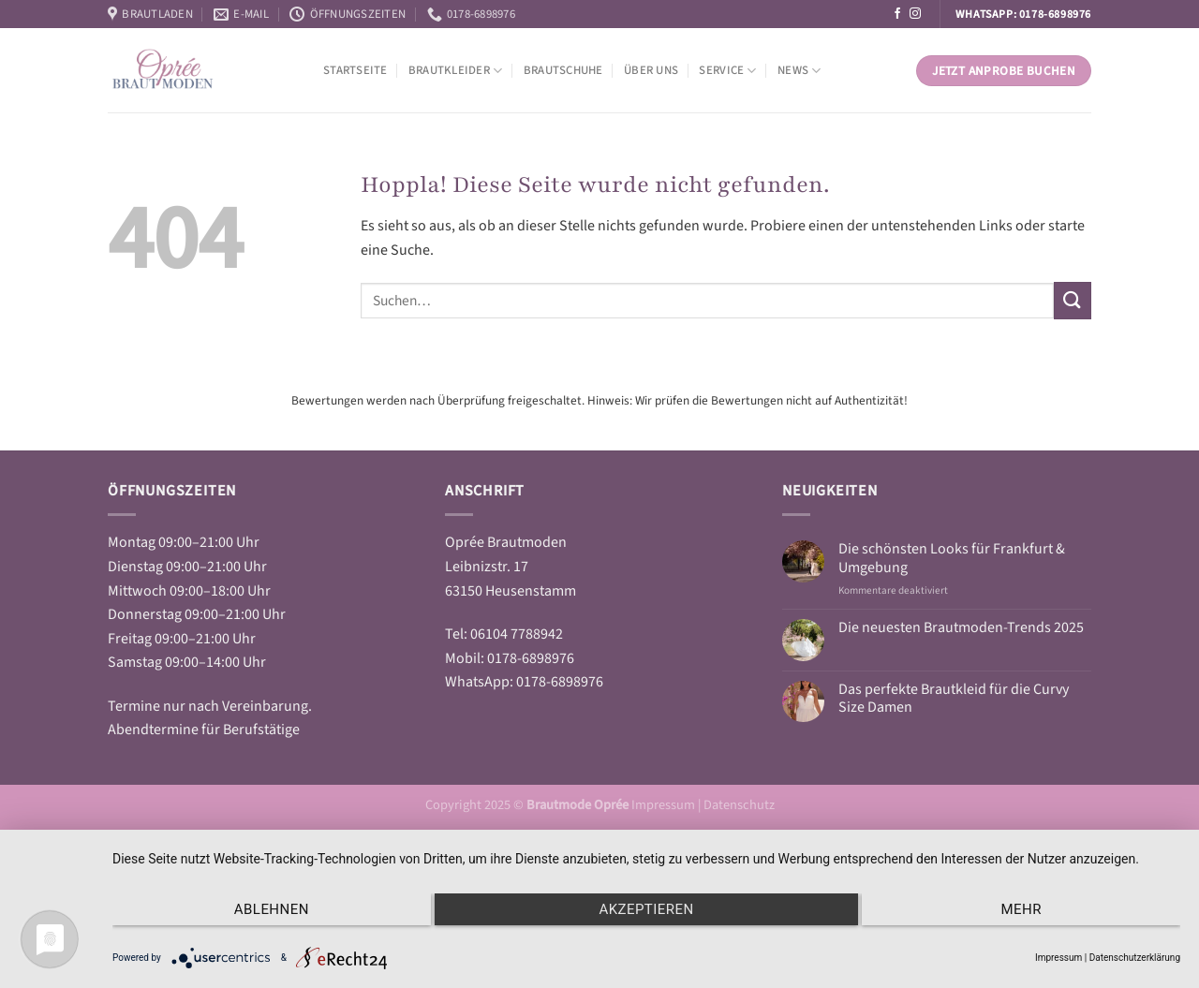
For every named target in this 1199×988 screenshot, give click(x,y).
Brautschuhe (563, 70)
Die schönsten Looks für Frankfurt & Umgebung (951, 558)
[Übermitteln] (1072, 300)
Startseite (355, 70)
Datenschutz (739, 805)
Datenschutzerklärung (1134, 957)
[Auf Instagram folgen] (915, 14)
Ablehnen (271, 909)
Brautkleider (455, 71)
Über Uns (651, 70)
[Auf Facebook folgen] (897, 14)
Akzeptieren (646, 909)
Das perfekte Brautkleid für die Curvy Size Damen (953, 698)
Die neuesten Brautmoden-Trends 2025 (961, 628)
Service (727, 71)
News (799, 71)
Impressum (664, 805)
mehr (1021, 909)
